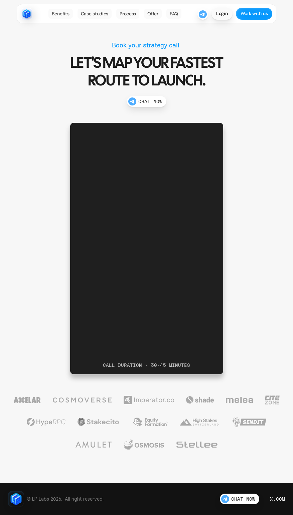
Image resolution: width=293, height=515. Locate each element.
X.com (277, 498)
